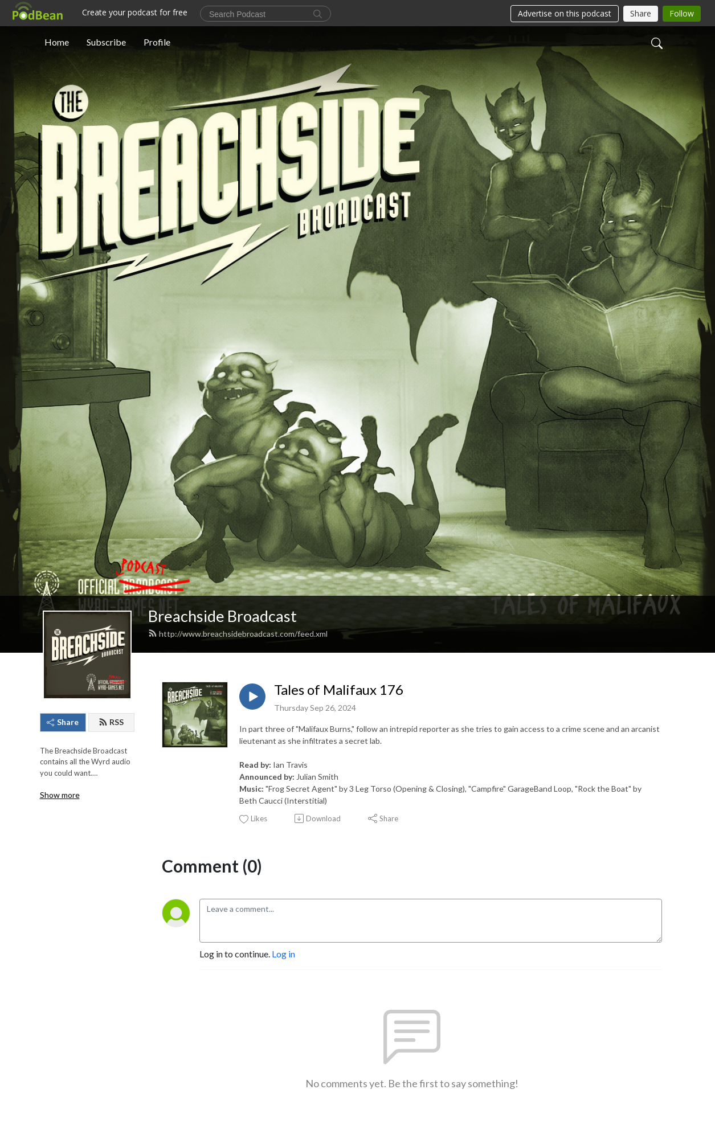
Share (63, 722)
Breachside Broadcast (222, 616)
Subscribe (106, 41)
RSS (111, 722)
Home (56, 41)
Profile (157, 41)
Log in (283, 953)
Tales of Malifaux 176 (338, 690)
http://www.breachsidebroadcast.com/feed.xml (238, 633)
